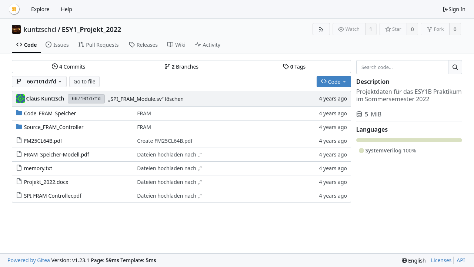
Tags (294, 66)
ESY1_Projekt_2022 (91, 29)
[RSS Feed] (321, 29)
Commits (68, 66)
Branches (181, 66)
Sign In (454, 9)
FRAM (144, 113)
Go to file (84, 81)
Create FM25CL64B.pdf (165, 140)
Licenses (441, 260)
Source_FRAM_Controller (54, 127)
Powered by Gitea (28, 260)
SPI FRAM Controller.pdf (52, 195)
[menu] (414, 260)
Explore (40, 9)
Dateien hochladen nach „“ (169, 154)
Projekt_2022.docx (46, 181)
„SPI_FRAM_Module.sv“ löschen (146, 98)
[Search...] (455, 67)
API (461, 260)
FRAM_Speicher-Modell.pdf (56, 154)
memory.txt (38, 168)
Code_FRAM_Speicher (50, 113)
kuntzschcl (40, 29)
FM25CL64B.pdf (43, 140)
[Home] (14, 9)
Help (66, 9)
